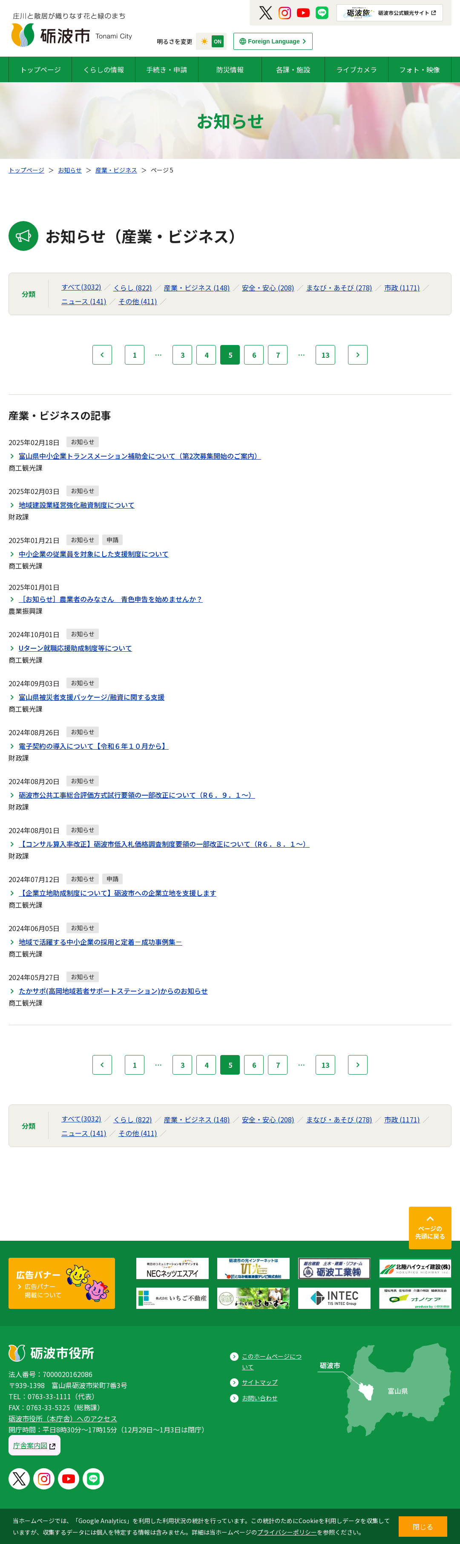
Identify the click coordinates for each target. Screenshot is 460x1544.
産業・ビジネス (116, 170)
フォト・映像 (419, 69)
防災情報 (230, 69)
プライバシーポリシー (287, 1532)
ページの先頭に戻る (430, 1232)
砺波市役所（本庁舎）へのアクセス (63, 1418)
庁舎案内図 (30, 1445)
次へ (358, 355)
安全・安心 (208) (268, 287)
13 (325, 355)
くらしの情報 (103, 69)
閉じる (423, 1526)
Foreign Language (273, 41)
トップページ (40, 69)
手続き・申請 (166, 69)
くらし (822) (132, 287)
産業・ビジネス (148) (197, 287)
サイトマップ (260, 1382)
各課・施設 (293, 69)
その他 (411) (137, 301)
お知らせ (70, 170)
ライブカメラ (356, 69)
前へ (102, 355)
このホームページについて (272, 1361)
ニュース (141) (83, 301)
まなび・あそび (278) (339, 287)
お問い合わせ (260, 1398)
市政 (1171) (402, 287)
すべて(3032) (81, 287)
